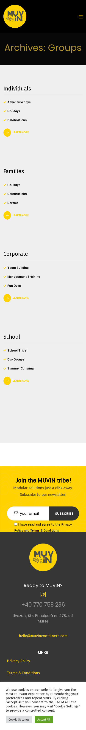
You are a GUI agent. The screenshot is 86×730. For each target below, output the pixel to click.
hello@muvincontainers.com (43, 636)
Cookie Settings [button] (19, 719)
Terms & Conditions (44, 530)
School (11, 337)
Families (13, 171)
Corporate (15, 254)
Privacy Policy (18, 661)
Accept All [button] (43, 719)
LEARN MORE (20, 132)
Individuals (17, 88)
